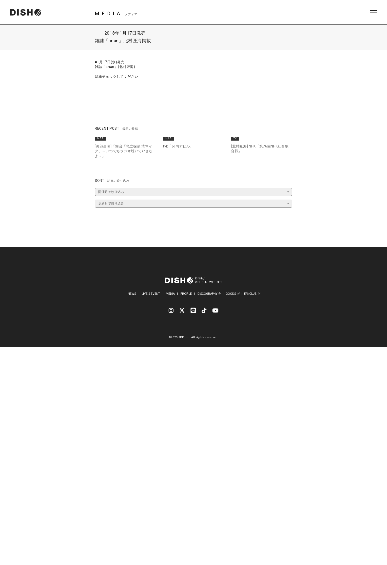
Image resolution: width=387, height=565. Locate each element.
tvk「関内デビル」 (178, 146)
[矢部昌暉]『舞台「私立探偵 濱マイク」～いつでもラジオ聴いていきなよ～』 (124, 151)
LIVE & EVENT (151, 293)
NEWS (132, 293)
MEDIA (170, 293)
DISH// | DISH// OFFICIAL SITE (25, 12)
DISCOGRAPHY (207, 294)
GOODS (231, 294)
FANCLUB (250, 294)
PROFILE (186, 293)
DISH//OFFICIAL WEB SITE (209, 280)
